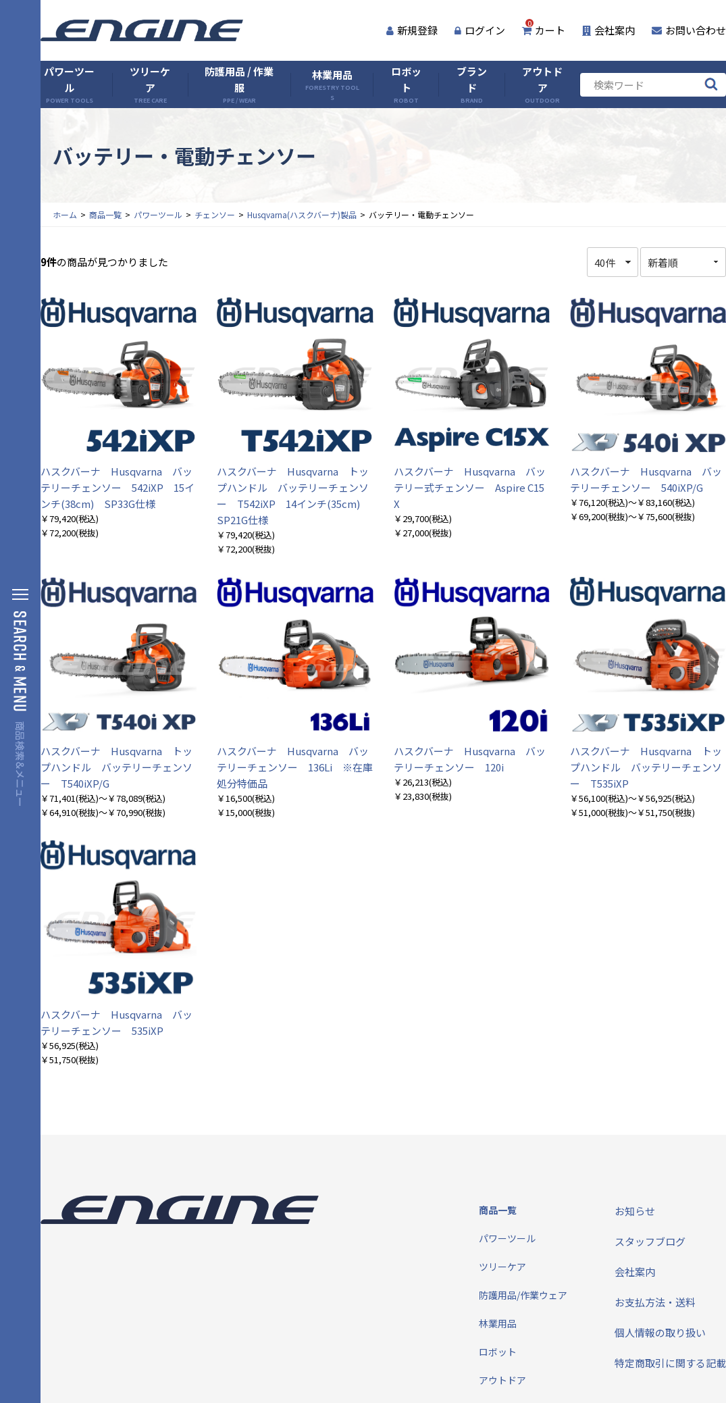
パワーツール (69, 85)
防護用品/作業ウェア (523, 1295)
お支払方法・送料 (655, 1302)
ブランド (472, 85)
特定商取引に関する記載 (670, 1363)
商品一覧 (105, 214)
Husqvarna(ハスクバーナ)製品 (302, 214)
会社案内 (608, 30)
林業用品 (332, 85)
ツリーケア (150, 85)
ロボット (406, 85)
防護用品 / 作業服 (239, 85)
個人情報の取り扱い (660, 1332)
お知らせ (635, 1211)
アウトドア (542, 85)
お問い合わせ (689, 30)
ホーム (65, 214)
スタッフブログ (650, 1241)
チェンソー (215, 214)
